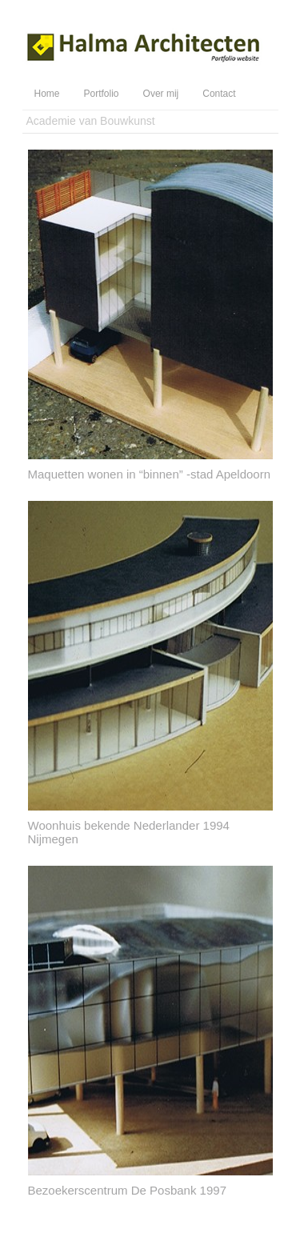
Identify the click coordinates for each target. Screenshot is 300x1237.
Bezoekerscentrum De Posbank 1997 (127, 1190)
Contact (218, 93)
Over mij (161, 93)
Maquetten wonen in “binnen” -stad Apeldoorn (149, 474)
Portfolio (101, 93)
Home (47, 93)
